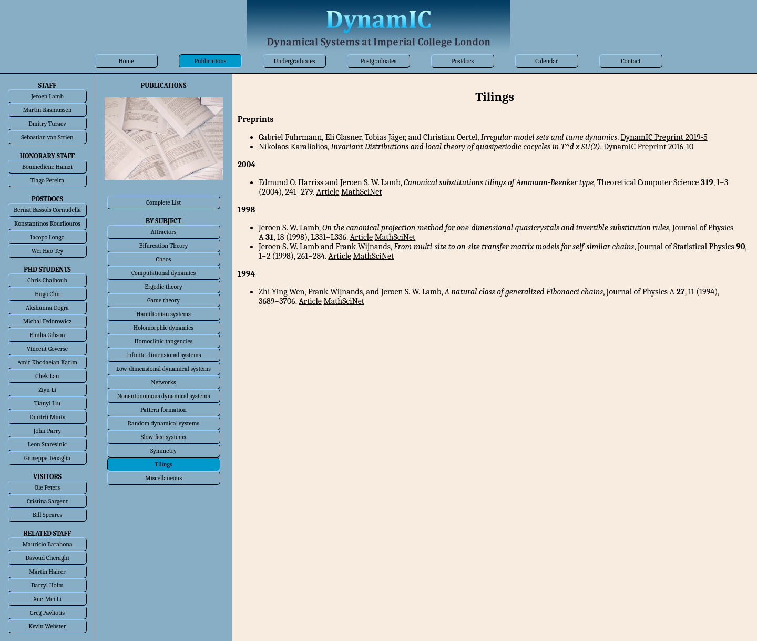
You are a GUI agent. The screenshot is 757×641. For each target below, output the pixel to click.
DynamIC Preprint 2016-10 (648, 146)
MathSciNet (361, 192)
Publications (211, 61)
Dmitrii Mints (47, 417)
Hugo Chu (47, 294)
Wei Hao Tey (47, 251)
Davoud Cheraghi (47, 558)
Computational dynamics (163, 273)
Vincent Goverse (47, 348)
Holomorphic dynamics (163, 327)
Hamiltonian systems (163, 314)
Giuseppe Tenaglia (47, 458)
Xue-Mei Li (47, 599)
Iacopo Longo (47, 237)
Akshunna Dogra (47, 307)
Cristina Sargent (47, 501)
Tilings (163, 464)
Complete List (163, 202)
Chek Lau (47, 376)
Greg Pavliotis (47, 612)
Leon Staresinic (47, 444)
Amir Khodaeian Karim (47, 362)
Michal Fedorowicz (47, 321)
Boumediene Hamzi (47, 166)
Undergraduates (294, 61)
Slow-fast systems (163, 437)
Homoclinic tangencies (164, 341)
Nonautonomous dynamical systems (163, 396)
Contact (630, 61)
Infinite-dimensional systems (163, 355)
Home (126, 61)
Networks (163, 382)
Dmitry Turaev (47, 123)
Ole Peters (47, 487)
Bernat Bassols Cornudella (47, 209)
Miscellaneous (163, 478)
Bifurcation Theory (163, 245)
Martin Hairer (47, 571)
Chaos (163, 259)
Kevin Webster (47, 626)
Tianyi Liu (47, 403)
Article (328, 192)
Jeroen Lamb (47, 96)
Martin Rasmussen (47, 110)
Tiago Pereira (47, 180)
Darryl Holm (47, 585)
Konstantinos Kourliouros (47, 223)
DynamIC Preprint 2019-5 (664, 137)
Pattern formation (163, 409)
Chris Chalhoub (47, 280)
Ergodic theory (163, 286)
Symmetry (163, 450)
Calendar (546, 61)
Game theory (163, 300)
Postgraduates (378, 61)
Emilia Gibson (47, 335)
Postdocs (463, 61)
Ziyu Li (47, 389)
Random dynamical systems (163, 423)
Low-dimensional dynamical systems (163, 368)
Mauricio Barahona (47, 544)
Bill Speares (48, 514)
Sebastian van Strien (47, 137)
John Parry (47, 430)
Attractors (163, 232)
